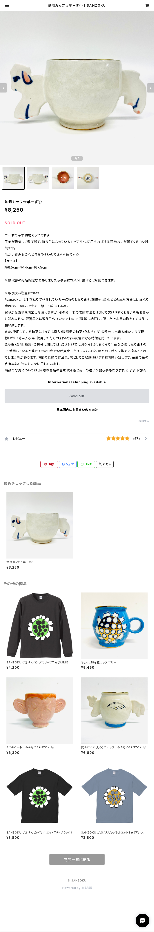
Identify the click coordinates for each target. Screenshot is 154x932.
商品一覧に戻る (77, 859)
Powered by (77, 888)
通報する (143, 421)
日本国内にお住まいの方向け (77, 410)
